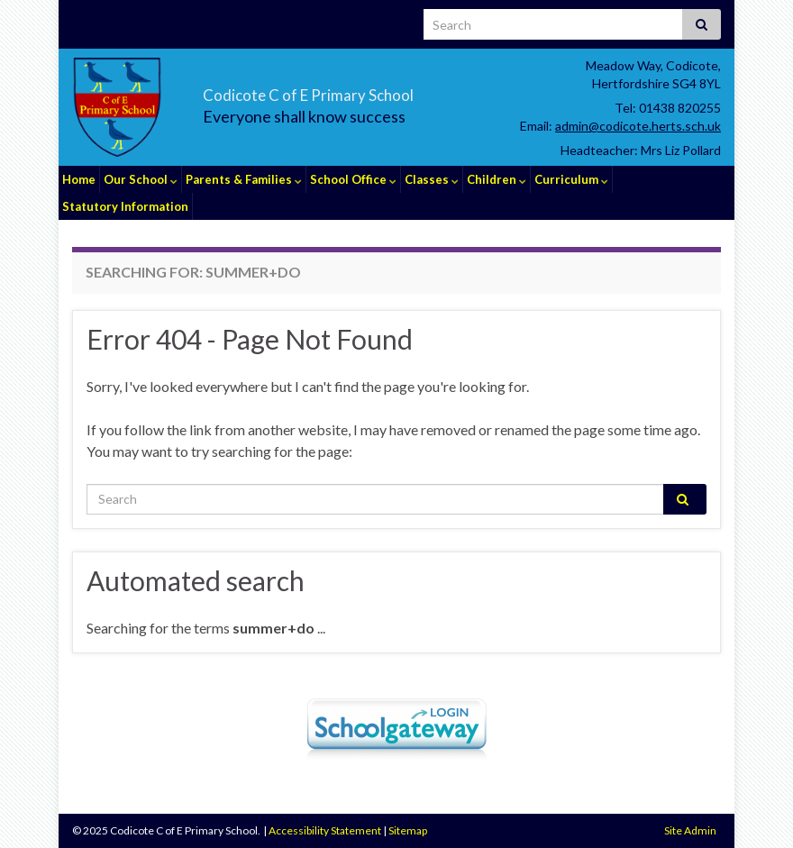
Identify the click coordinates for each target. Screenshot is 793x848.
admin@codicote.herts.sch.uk (638, 125)
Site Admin (690, 830)
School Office (353, 179)
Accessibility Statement (325, 830)
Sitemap (407, 830)
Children (496, 179)
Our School (141, 179)
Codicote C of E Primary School (375, 91)
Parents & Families (244, 179)
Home (79, 179)
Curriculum (571, 179)
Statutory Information (125, 206)
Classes (432, 179)
